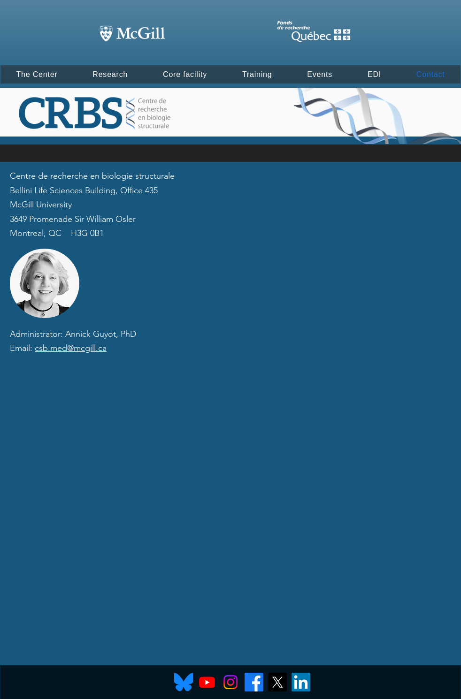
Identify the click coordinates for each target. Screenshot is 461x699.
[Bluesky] (183, 682)
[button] (36, 74)
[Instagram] (230, 682)
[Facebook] (254, 682)
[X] (277, 682)
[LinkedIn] (301, 682)
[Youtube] (207, 682)
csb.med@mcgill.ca (71, 348)
